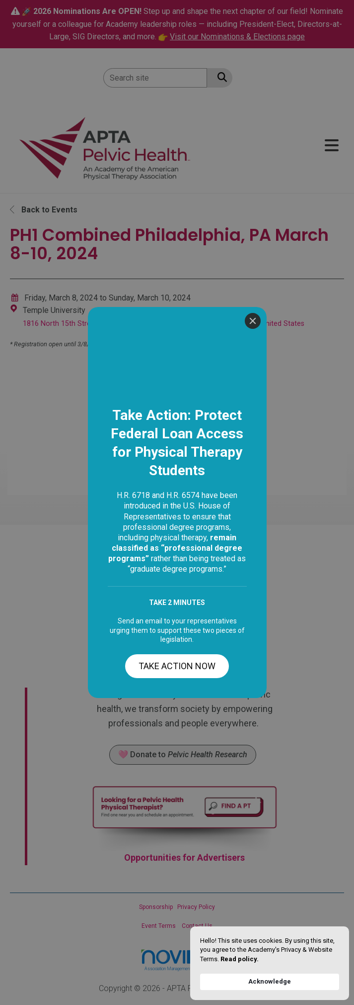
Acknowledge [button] (269, 981)
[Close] (253, 14)
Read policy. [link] (239, 959)
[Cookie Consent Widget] (269, 963)
